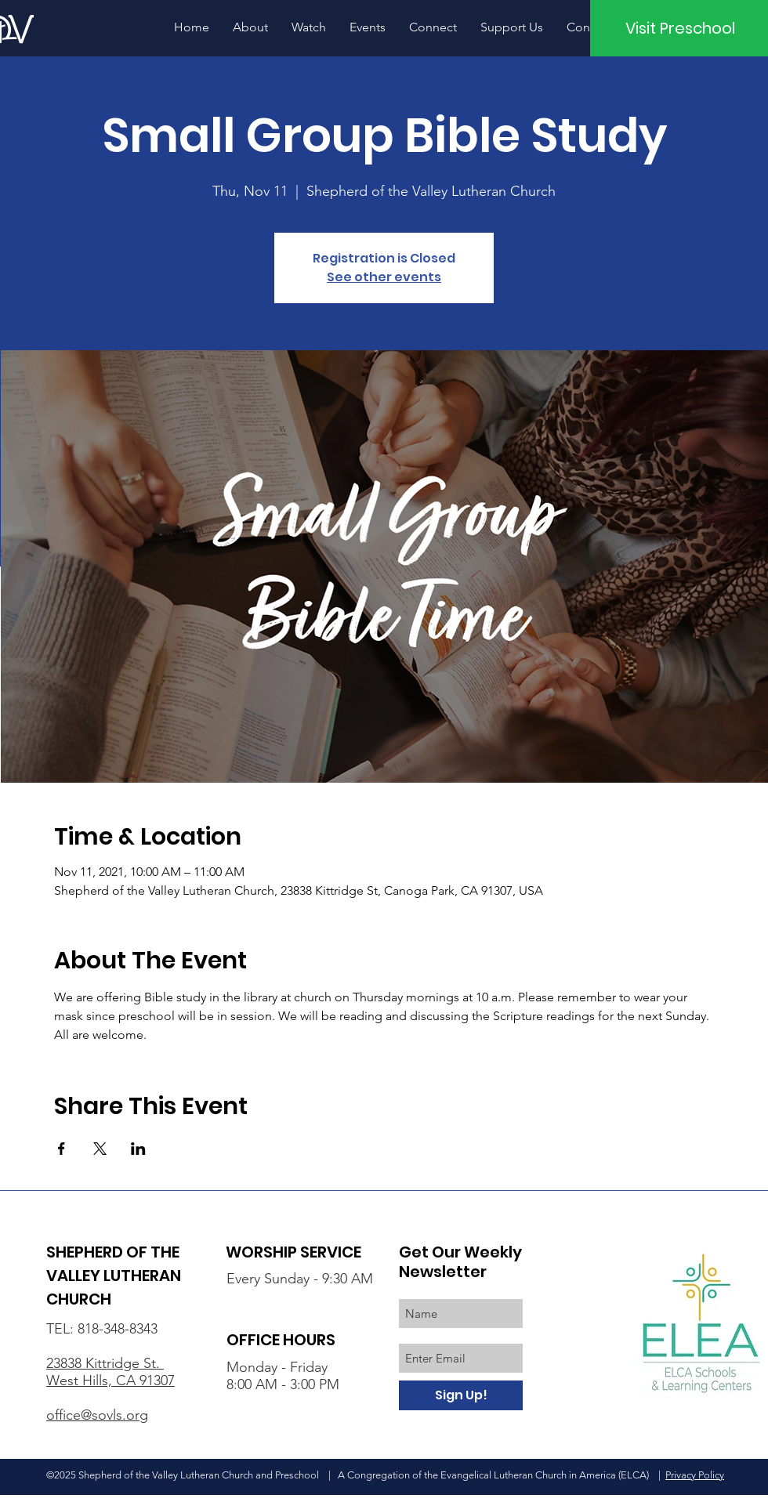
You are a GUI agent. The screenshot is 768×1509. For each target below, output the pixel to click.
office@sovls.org (97, 1415)
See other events (384, 277)
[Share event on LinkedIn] (138, 1148)
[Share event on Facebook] (61, 1148)
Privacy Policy (694, 1475)
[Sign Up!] (461, 1395)
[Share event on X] (99, 1148)
